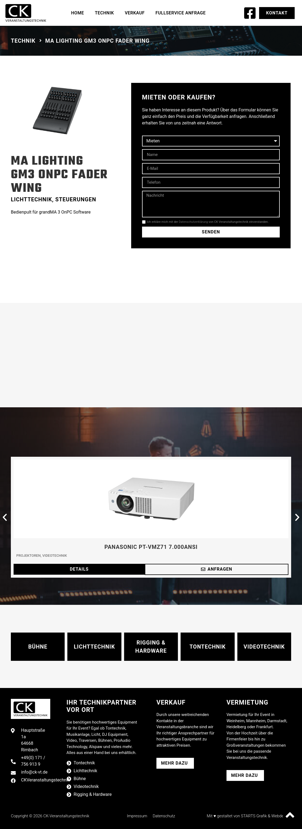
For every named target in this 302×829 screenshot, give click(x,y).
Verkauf (134, 12)
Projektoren (28, 555)
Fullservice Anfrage (180, 12)
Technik (104, 12)
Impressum (137, 816)
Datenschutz (164, 816)
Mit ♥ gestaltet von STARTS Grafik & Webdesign (249, 816)
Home (77, 12)
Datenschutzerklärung (193, 222)
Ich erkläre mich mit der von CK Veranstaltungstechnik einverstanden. (208, 222)
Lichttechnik (31, 199)
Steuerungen (75, 199)
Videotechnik (54, 555)
